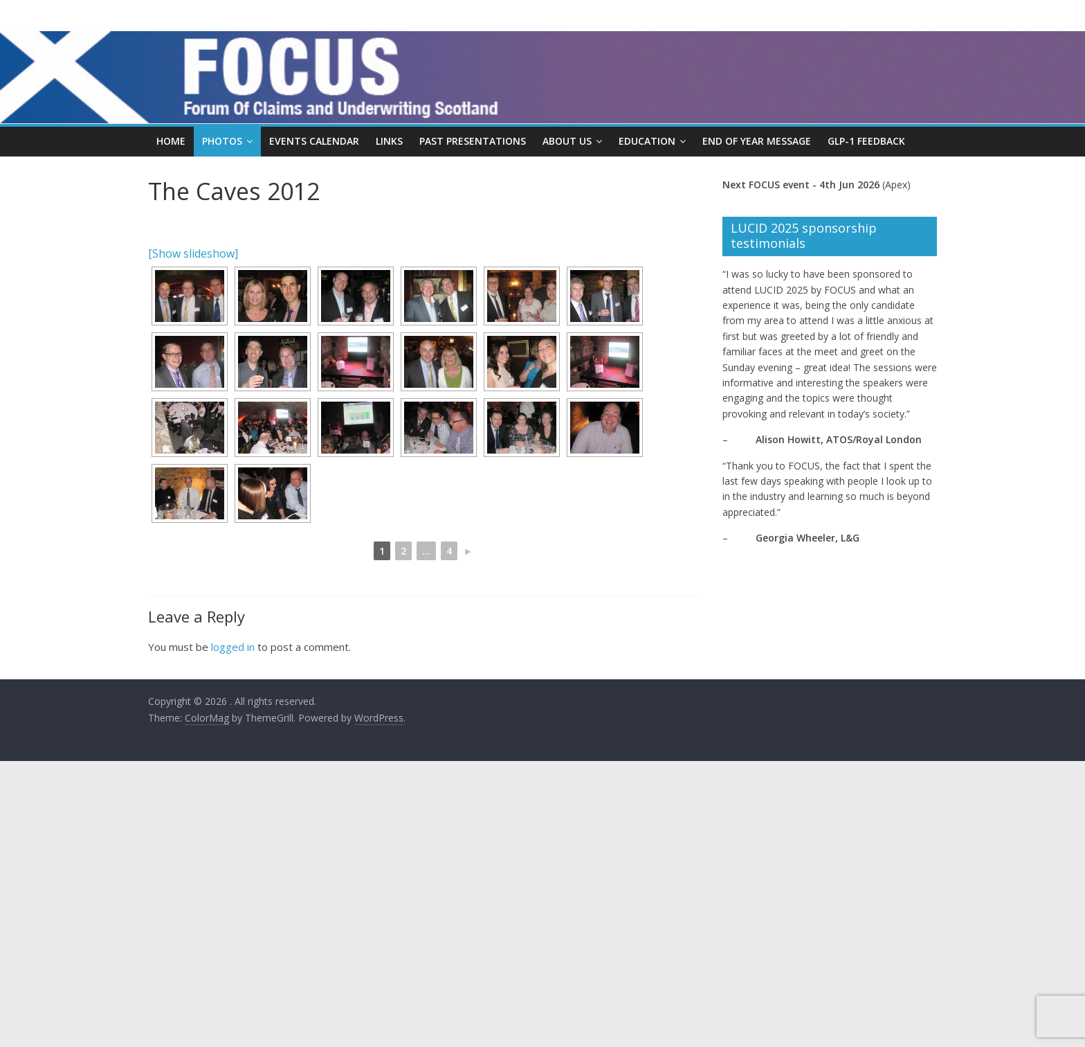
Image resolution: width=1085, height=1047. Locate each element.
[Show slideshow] (193, 253)
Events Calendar (314, 140)
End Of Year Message (756, 140)
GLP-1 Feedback (866, 140)
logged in (233, 647)
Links (389, 140)
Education (647, 140)
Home (170, 140)
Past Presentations (472, 140)
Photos (222, 140)
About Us (567, 140)
